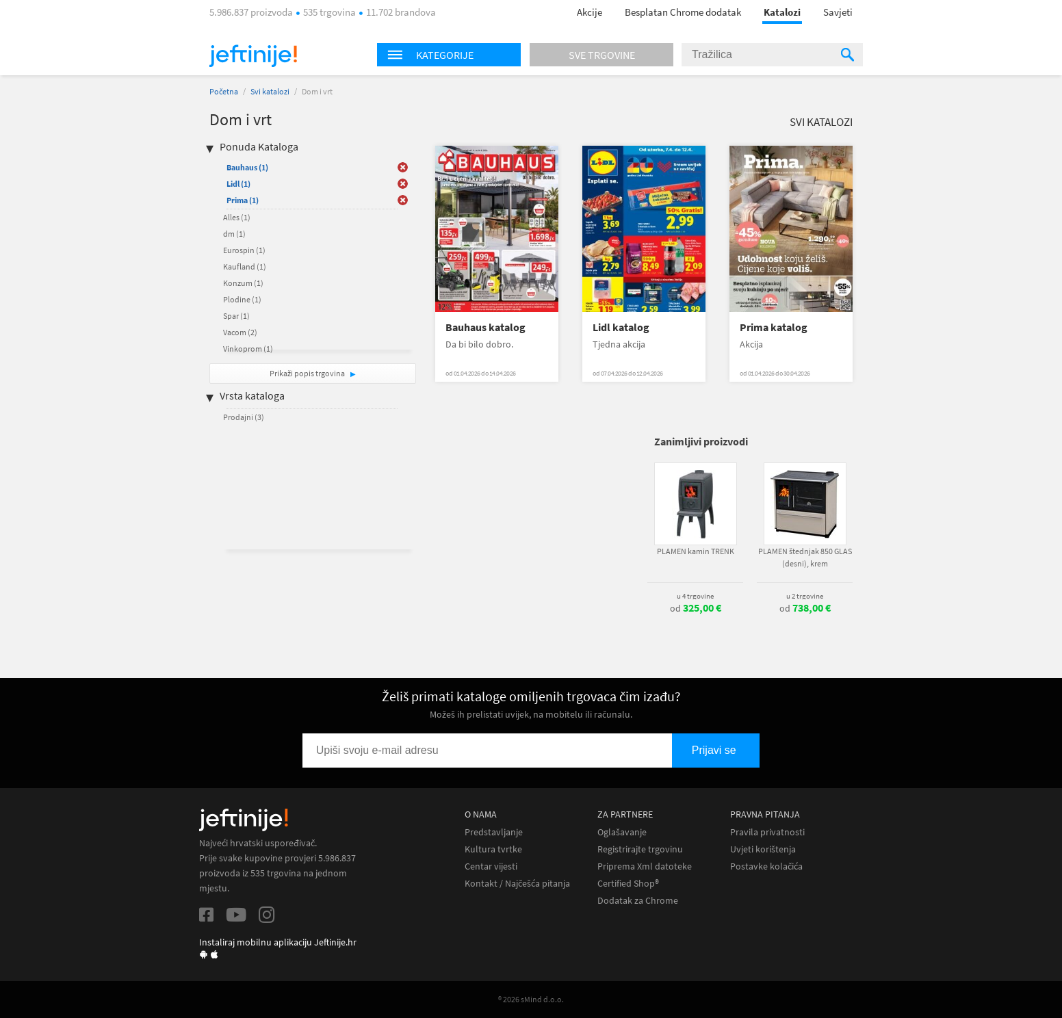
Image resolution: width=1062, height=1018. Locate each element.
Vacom (240, 332)
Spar (236, 316)
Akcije (589, 11)
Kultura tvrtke (493, 849)
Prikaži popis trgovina (308, 373)
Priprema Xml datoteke (644, 866)
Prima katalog (773, 327)
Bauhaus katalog (485, 327)
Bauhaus (247, 167)
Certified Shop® (628, 883)
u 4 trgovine (695, 596)
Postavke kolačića (766, 866)
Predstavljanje (494, 832)
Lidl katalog (621, 327)
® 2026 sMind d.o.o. (531, 999)
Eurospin (244, 250)
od (695, 608)
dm (234, 234)
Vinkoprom (248, 348)
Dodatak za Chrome (637, 900)
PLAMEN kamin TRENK (695, 551)
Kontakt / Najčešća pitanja (517, 883)
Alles (236, 217)
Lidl (238, 184)
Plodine (242, 299)
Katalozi (782, 11)
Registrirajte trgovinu (640, 849)
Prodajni (243, 417)
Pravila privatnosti (767, 832)
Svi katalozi (269, 91)
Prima (242, 200)
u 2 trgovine (804, 596)
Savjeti (838, 11)
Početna (223, 91)
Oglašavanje (622, 832)
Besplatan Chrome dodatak (683, 11)
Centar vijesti (491, 866)
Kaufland (244, 266)
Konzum (243, 283)
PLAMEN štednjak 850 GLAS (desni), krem (805, 557)
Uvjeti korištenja (763, 849)
